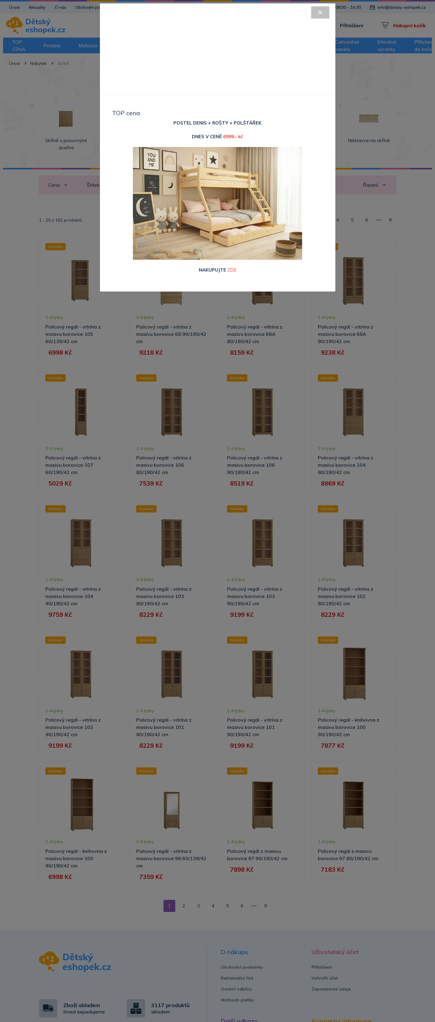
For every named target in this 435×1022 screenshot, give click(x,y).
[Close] (320, 12)
